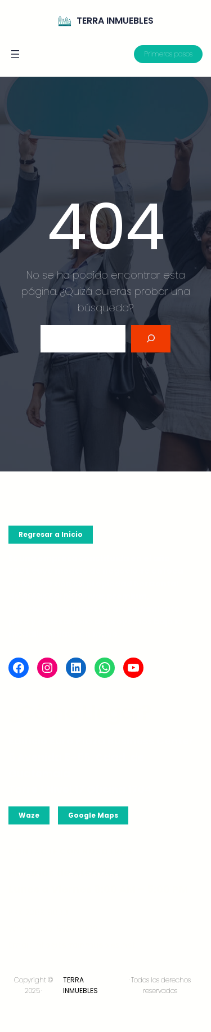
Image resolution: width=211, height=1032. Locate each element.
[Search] (151, 338)
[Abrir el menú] (15, 54)
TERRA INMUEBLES (115, 20)
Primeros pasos (168, 54)
